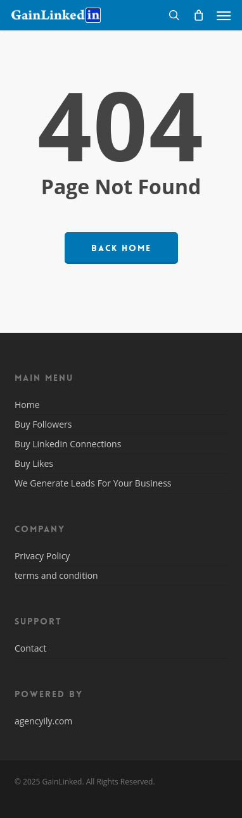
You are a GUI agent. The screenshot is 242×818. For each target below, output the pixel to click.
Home (27, 405)
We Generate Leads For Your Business (93, 483)
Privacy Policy (42, 557)
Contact (30, 649)
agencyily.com (43, 721)
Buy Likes (34, 463)
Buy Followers (43, 424)
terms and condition (56, 575)
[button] (224, 15)
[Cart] (198, 15)
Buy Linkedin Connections (68, 444)
